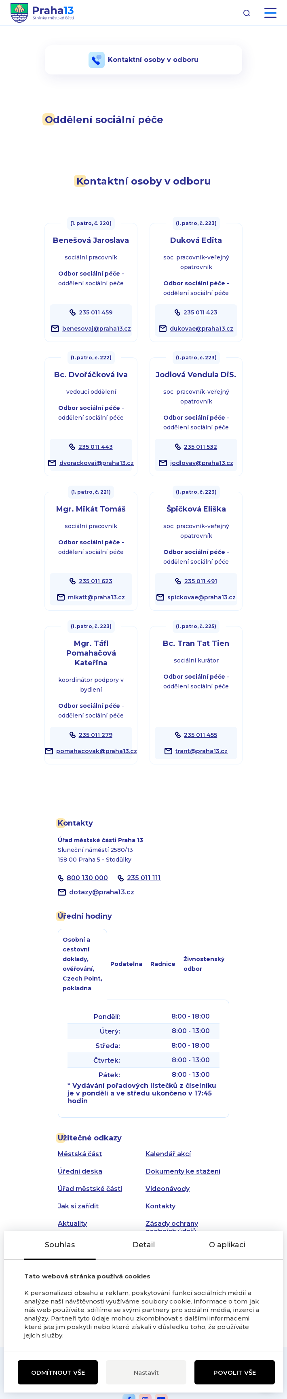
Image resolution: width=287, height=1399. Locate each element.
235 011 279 (95, 735)
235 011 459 (95, 312)
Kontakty (160, 1206)
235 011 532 (200, 446)
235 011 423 (200, 312)
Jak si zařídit (78, 1206)
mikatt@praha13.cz (96, 597)
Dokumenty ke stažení (183, 1171)
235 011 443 (95, 446)
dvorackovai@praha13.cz (96, 463)
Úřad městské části (90, 1189)
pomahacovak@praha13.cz (96, 751)
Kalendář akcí (168, 1154)
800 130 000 (87, 878)
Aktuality (72, 1223)
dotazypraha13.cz (101, 892)
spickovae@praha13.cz (201, 597)
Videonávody (168, 1189)
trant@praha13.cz (201, 751)
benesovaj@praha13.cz (96, 328)
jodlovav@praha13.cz (201, 463)
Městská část (80, 1154)
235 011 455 (200, 735)
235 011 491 (200, 581)
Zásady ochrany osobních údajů (172, 1227)
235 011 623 (95, 581)
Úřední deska (80, 1171)
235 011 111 (144, 878)
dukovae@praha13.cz (201, 328)
